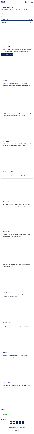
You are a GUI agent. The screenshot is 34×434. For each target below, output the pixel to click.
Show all (30, 19)
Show (31, 22)
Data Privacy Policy (21, 427)
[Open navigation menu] (32, 2)
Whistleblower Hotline (17, 417)
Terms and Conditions (13, 427)
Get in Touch (17, 414)
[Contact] (26, 1)
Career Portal (17, 412)
